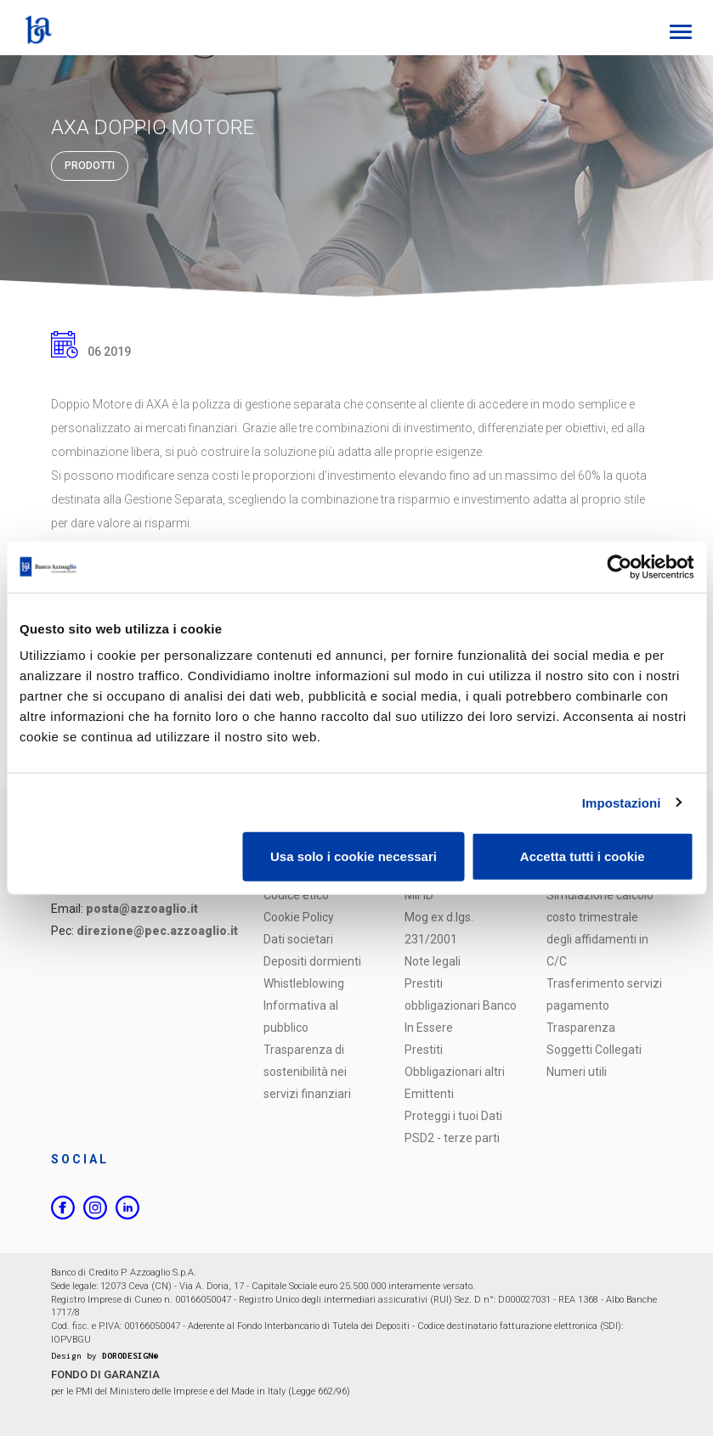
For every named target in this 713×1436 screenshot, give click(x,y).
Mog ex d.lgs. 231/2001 (439, 928)
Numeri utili (576, 1071)
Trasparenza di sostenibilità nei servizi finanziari (307, 1072)
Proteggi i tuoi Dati (453, 1116)
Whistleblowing (303, 983)
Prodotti (90, 166)
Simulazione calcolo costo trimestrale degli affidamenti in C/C (600, 928)
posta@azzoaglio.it (142, 908)
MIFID (419, 895)
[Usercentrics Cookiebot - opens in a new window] (619, 566)
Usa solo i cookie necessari (353, 856)
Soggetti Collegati (594, 1049)
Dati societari (298, 939)
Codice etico (296, 895)
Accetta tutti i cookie (582, 856)
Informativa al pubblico (300, 1016)
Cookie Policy (298, 917)
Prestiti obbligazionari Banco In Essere (461, 1005)
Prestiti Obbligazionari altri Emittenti (455, 1072)
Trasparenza (580, 1027)
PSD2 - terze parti (452, 1138)
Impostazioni (621, 802)
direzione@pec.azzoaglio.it (157, 931)
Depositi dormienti (312, 961)
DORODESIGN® (130, 1355)
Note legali (433, 961)
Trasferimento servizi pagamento (604, 994)
